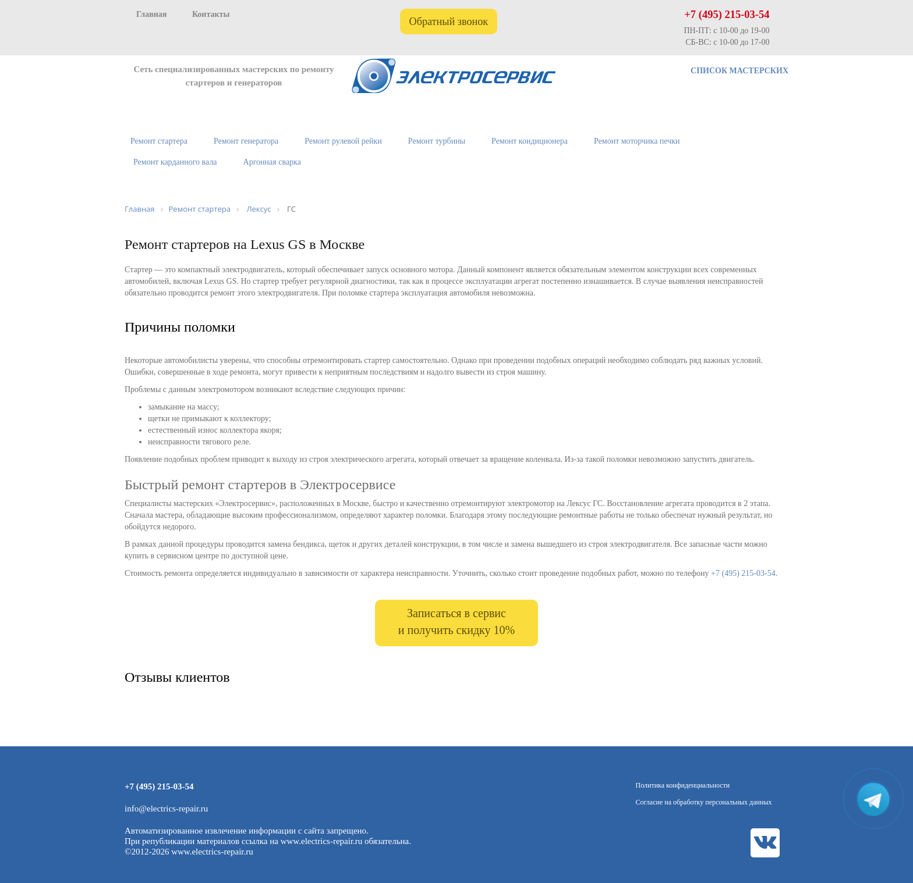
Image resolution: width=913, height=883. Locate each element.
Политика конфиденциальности (683, 785)
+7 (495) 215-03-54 (726, 14)
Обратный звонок (449, 21)
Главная (151, 14)
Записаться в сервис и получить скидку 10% (456, 621)
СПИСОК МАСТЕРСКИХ (739, 70)
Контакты (210, 14)
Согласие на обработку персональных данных (704, 802)
